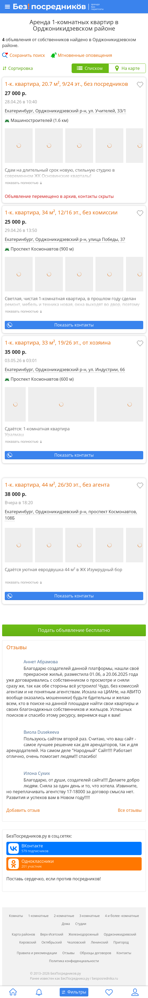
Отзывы (16, 647)
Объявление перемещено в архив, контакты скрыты (59, 196)
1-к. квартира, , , (66, 83)
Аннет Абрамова (41, 662)
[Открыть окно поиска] (74, 992)
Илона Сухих (37, 773)
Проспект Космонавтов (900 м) (39, 249)
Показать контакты (74, 325)
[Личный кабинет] (135, 992)
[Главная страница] (13, 992)
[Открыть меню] (73, 6)
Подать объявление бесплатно (74, 630)
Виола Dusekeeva (41, 732)
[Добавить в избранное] (140, 85)
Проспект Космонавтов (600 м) (39, 379)
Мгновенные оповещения (85, 55)
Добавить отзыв (23, 810)
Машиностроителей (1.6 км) (36, 120)
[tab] (90, 68)
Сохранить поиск (27, 55)
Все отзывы (130, 810)
